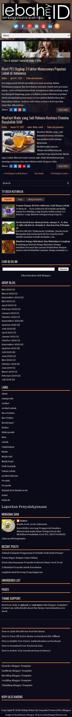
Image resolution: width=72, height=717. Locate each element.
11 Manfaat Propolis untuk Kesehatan (21, 567)
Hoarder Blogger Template (16, 666)
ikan (4, 437)
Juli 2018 (6, 379)
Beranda (39, 173)
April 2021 (7, 332)
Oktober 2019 (9, 364)
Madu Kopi (7, 461)
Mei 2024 (7, 289)
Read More (63, 109)
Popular (8, 199)
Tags (20, 199)
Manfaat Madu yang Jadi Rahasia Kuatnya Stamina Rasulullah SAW (35, 120)
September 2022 (11, 321)
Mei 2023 (7, 301)
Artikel (5, 403)
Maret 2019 (8, 371)
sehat (40, 127)
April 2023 (7, 305)
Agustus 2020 (9, 348)
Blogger (46, 275)
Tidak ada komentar (34, 78)
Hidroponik (8, 432)
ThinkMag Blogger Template (17, 685)
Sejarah (6, 500)
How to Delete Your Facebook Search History (26, 650)
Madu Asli (7, 456)
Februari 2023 (9, 309)
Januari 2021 (9, 336)
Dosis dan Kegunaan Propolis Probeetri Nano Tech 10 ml (32, 562)
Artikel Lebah (9, 408)
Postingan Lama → (60, 173)
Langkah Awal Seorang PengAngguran (22, 572)
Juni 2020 (7, 356)
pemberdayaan (10, 476)
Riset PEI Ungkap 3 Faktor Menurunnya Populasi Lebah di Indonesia (34, 71)
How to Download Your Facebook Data (22, 646)
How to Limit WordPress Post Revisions (23, 631)
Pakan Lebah (8, 471)
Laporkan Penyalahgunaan (24, 507)
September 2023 (11, 297)
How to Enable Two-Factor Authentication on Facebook (31, 641)
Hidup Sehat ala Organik (34, 710)
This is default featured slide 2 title (22, 61)
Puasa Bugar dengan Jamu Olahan (20, 558)
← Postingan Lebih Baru (14, 173)
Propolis (6, 485)
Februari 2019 (9, 375)
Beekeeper (8, 422)
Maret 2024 (8, 293)
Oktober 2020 (9, 340)
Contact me (8, 608)
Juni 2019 (7, 368)
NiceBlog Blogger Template (16, 675)
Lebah (5, 442)
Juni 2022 (7, 328)
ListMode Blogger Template (17, 670)
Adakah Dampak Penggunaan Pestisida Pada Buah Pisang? (32, 553)
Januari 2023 (9, 313)
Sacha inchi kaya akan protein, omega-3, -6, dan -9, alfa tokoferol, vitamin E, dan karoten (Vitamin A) (42, 225)
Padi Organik (9, 466)
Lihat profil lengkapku (13, 538)
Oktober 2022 (9, 317)
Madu (35, 127)
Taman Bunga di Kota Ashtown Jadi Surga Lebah (42, 205)
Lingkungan (8, 447)
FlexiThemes (20, 715)
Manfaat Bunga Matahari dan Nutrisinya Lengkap (43, 241)
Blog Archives (35, 199)
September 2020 (11, 344)
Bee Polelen (8, 413)
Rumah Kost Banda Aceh (14, 490)
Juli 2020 (7, 352)
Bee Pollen (7, 418)
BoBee (5, 427)
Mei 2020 (7, 360)
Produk (6, 480)
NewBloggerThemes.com (55, 715)
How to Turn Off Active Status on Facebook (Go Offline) (31, 636)
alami (29, 127)
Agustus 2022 (9, 325)
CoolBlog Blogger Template (16, 680)
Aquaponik (7, 398)
